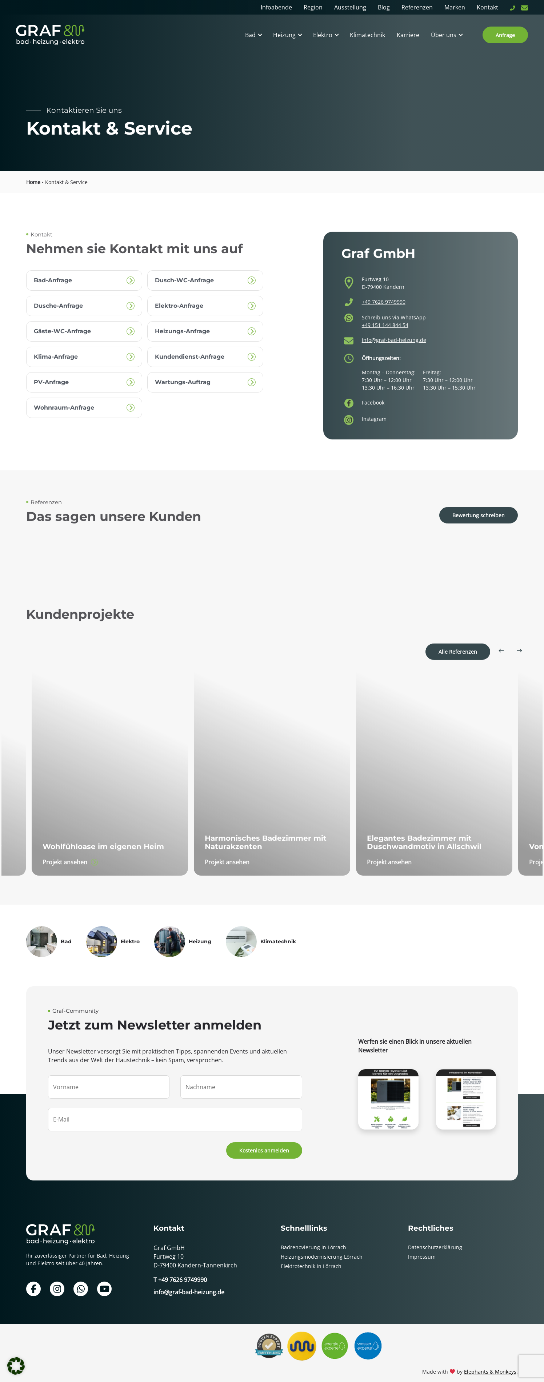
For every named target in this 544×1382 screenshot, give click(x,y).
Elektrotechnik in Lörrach (311, 1259)
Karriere (408, 35)
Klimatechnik (367, 35)
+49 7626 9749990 (383, 324)
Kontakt (487, 7)
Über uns (443, 35)
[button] (16, 1366)
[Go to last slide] (501, 667)
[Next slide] (519, 667)
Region (313, 7)
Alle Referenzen (458, 668)
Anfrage (505, 35)
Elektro (322, 35)
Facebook (373, 422)
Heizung (284, 35)
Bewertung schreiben (478, 532)
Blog (384, 7)
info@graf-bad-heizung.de (394, 362)
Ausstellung (350, 7)
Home (33, 182)
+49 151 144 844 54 (385, 347)
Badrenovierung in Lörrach (313, 1240)
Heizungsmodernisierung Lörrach (322, 1250)
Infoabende (276, 7)
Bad (250, 35)
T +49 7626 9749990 (180, 1273)
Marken (454, 7)
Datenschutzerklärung (435, 1240)
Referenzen (417, 7)
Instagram (374, 437)
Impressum (422, 1250)
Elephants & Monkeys (490, 1365)
